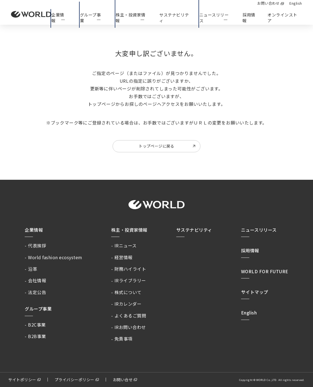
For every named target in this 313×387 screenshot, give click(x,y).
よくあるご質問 (130, 316)
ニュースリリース (259, 230)
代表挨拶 (37, 245)
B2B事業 (37, 336)
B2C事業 (37, 325)
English (249, 312)
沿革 (32, 269)
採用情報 (248, 17)
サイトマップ (254, 292)
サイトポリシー (22, 380)
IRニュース (125, 245)
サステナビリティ (194, 230)
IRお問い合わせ (130, 327)
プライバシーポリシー (74, 380)
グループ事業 (38, 309)
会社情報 (37, 280)
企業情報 (34, 230)
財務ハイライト (130, 269)
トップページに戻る (156, 146)
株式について (128, 292)
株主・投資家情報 (129, 230)
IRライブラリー (130, 280)
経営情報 (123, 257)
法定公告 (37, 292)
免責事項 (123, 339)
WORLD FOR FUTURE (264, 271)
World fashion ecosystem (55, 257)
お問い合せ (123, 380)
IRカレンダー (128, 304)
